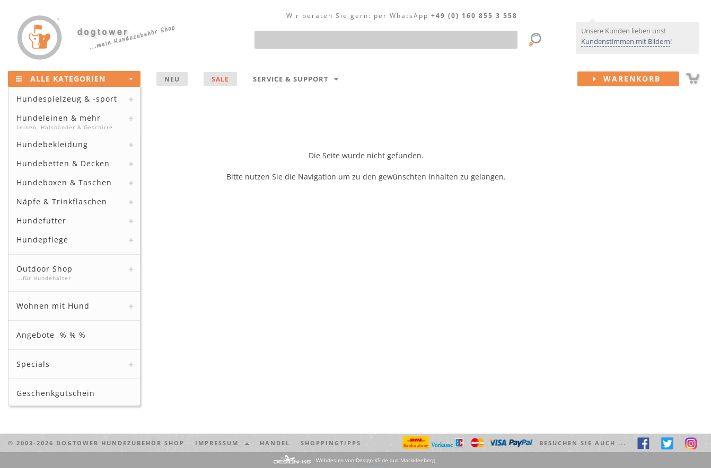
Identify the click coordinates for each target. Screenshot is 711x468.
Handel (275, 443)
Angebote (51, 335)
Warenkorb (636, 78)
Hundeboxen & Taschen (64, 182)
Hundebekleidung (52, 144)
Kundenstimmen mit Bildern (625, 41)
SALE (220, 79)
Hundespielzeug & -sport (66, 99)
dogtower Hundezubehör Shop (120, 443)
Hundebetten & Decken (63, 163)
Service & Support (295, 79)
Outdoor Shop (72, 273)
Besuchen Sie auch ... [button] (582, 443)
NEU (172, 79)
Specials (33, 364)
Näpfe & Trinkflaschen (61, 201)
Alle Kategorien (74, 78)
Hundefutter (41, 220)
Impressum (222, 443)
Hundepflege (42, 240)
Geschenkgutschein (55, 393)
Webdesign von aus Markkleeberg (375, 460)
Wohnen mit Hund (53, 306)
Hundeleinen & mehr (72, 122)
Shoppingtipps (331, 443)
